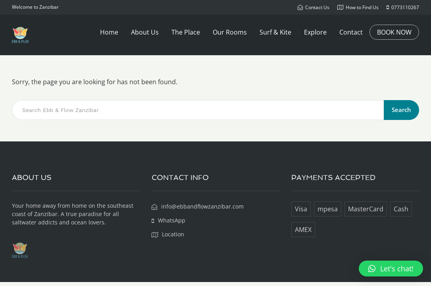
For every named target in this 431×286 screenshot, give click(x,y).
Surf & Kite (275, 32)
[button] (391, 268)
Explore (315, 32)
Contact (351, 32)
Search (401, 110)
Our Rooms (230, 32)
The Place (185, 32)
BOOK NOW (394, 32)
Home (109, 32)
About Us (145, 32)
